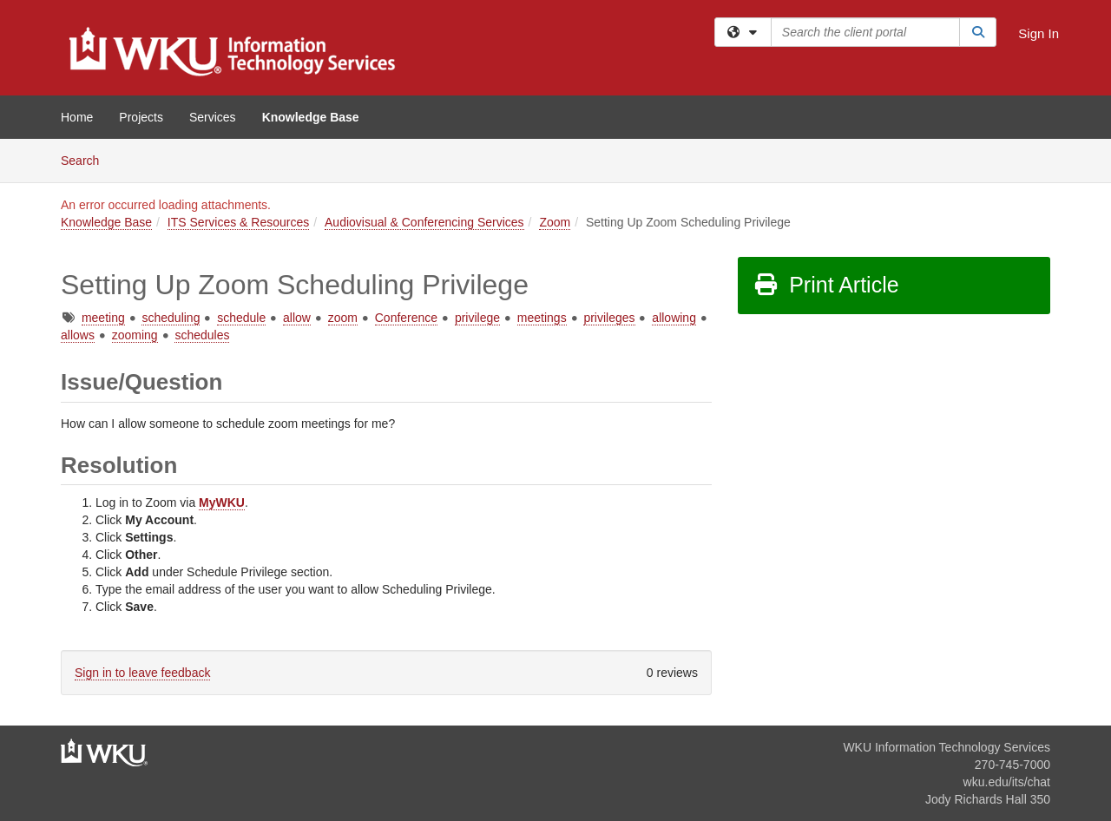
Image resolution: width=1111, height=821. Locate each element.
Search (86, 159)
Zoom (554, 222)
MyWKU (222, 502)
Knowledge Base (310, 117)
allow (297, 318)
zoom (343, 318)
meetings (542, 318)
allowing (674, 318)
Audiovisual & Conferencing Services (424, 222)
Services (212, 117)
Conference (406, 318)
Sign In (1038, 33)
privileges (608, 318)
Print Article (826, 285)
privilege (477, 318)
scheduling (170, 318)
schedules (201, 335)
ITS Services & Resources (238, 222)
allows (78, 335)
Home (77, 117)
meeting (103, 318)
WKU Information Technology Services (946, 747)
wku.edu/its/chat (1006, 782)
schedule (241, 318)
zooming (135, 335)
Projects (141, 117)
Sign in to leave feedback (142, 673)
